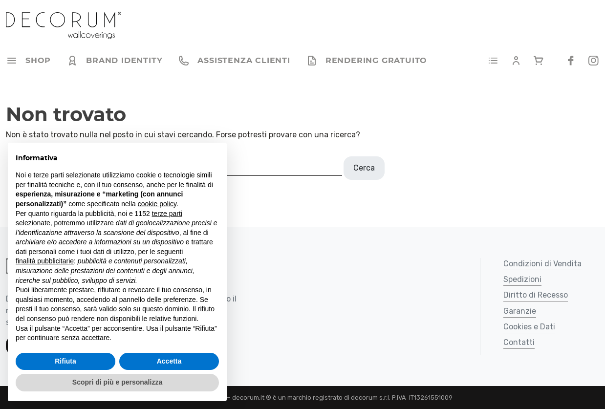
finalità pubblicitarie (45, 261)
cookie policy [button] (157, 204)
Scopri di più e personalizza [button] (117, 382)
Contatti (519, 343)
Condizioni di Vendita (542, 264)
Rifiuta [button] (65, 361)
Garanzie (519, 311)
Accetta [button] (169, 361)
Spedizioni (522, 280)
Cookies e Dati (529, 327)
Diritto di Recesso (535, 295)
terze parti (167, 213)
